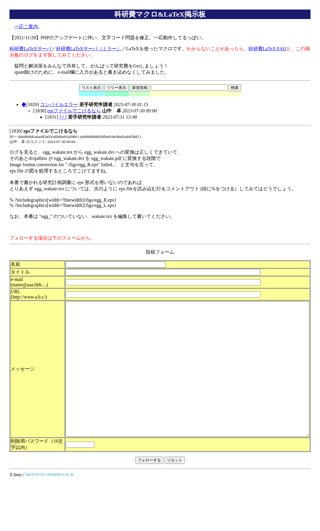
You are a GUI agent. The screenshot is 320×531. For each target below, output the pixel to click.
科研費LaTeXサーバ (30, 48)
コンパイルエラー (59, 104)
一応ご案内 (26, 26)
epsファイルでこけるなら (74, 110)
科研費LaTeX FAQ (267, 48)
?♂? (63, 117)
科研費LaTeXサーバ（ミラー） (88, 48)
